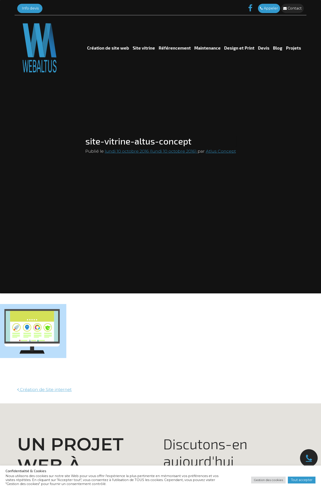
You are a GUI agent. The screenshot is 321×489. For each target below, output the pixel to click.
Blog (277, 47)
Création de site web (108, 47)
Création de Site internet (44, 389)
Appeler (269, 8)
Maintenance (207, 47)
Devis (263, 47)
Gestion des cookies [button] (268, 480)
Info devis (30, 8)
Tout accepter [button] (301, 480)
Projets (293, 47)
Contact (292, 8)
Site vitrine (144, 47)
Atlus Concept (221, 151)
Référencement (175, 47)
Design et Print (239, 47)
